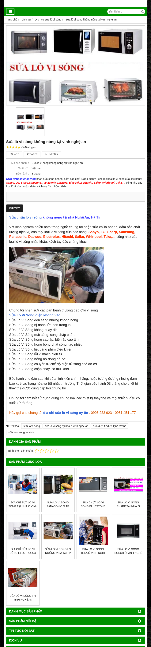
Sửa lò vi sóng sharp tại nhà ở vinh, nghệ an (128, 506)
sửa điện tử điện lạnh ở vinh (109, 426)
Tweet (32, 154)
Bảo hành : (22, 173)
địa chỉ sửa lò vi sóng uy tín (65, 413)
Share (14, 154)
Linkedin (51, 154)
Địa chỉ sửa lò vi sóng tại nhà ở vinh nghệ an (22, 506)
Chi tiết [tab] (14, 208)
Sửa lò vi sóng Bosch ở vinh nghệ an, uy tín (128, 553)
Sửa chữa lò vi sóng (25, 217)
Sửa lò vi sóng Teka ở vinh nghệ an (93, 553)
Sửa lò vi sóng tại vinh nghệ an (23, 597)
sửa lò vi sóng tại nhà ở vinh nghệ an (66, 426)
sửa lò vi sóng (31, 426)
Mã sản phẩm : (20, 162)
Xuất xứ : (23, 168)
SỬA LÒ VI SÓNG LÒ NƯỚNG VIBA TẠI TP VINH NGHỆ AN (58, 553)
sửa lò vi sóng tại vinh (21, 432)
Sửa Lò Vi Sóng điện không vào (35, 315)
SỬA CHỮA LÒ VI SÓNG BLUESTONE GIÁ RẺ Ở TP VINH (93, 506)
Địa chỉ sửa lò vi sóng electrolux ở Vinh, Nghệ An (23, 553)
